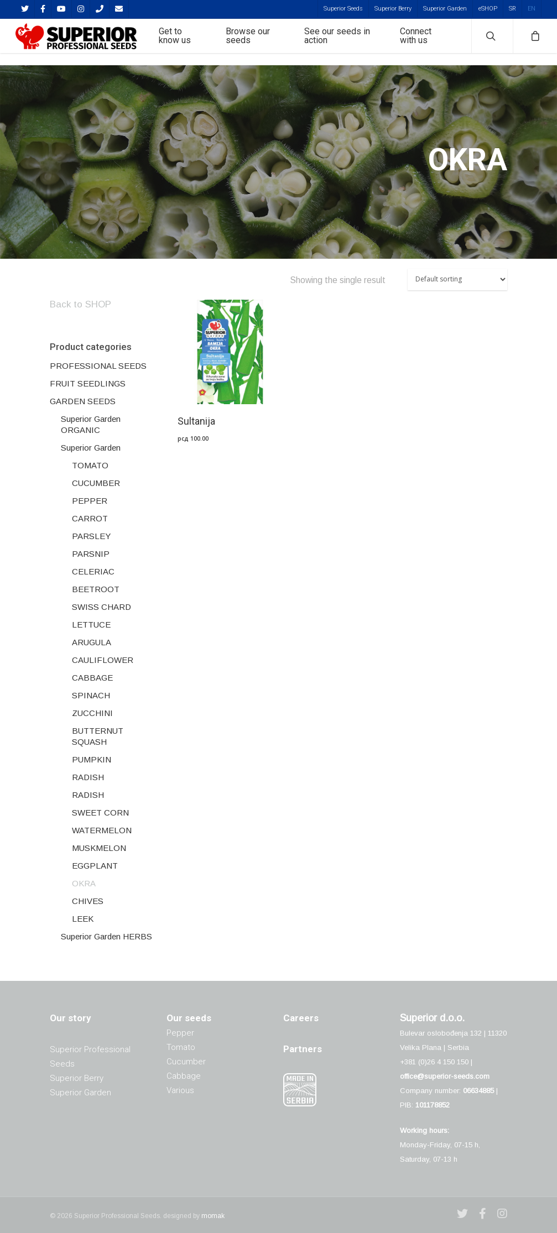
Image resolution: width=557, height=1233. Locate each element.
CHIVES (87, 901)
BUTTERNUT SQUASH (97, 736)
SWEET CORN (100, 812)
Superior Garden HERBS (106, 936)
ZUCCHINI (92, 713)
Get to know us (208, 42)
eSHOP (487, 8)
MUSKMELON (99, 848)
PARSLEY (91, 536)
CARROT (90, 518)
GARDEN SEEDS (83, 401)
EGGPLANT (95, 865)
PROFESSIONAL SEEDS (98, 365)
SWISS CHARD (101, 607)
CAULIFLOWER (102, 660)
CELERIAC (93, 571)
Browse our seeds (274, 42)
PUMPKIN (91, 759)
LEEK (82, 918)
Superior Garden (445, 8)
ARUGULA (91, 642)
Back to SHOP (80, 304)
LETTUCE (91, 624)
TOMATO (90, 465)
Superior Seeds (343, 8)
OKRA (84, 883)
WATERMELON (102, 830)
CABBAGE (92, 677)
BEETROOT (95, 589)
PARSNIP (91, 553)
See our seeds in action (350, 42)
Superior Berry (393, 8)
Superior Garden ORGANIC (91, 424)
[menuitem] (512, 8)
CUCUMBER (96, 483)
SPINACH (91, 695)
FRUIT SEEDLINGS (88, 383)
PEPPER (89, 500)
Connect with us (423, 42)
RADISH (88, 777)
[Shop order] (457, 279)
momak (213, 1216)
